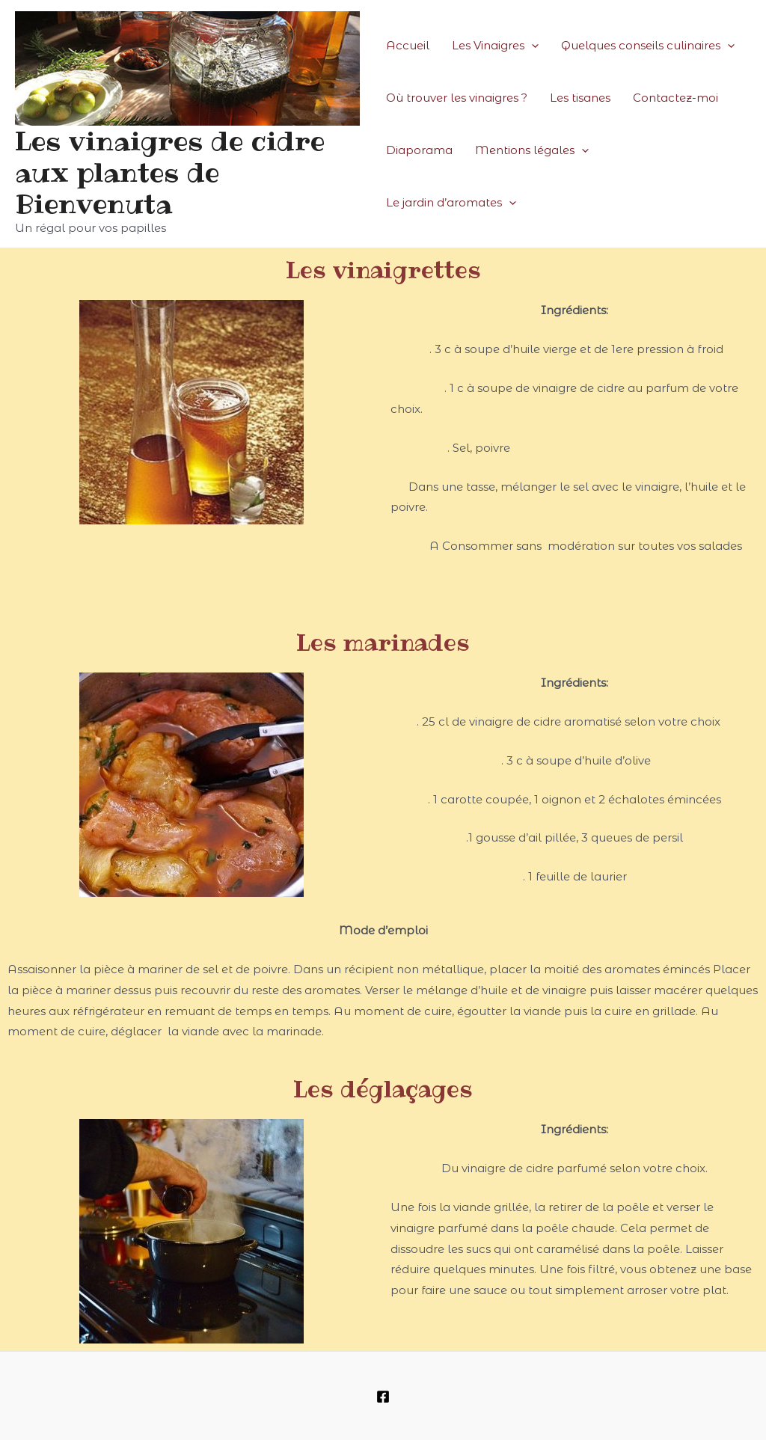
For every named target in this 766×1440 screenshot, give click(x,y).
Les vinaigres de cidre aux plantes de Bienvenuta (170, 172)
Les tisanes (580, 98)
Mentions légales (532, 150)
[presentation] (531, 45)
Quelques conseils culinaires (648, 45)
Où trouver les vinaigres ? (456, 98)
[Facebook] (383, 1396)
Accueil (407, 45)
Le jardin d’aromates (451, 203)
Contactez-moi (675, 98)
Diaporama (419, 150)
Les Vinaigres (495, 45)
